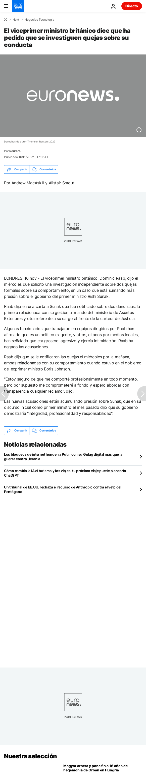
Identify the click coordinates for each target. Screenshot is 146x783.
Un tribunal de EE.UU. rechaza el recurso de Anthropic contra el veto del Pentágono (62, 489)
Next (16, 19)
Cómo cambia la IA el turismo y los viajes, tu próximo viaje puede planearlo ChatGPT (65, 473)
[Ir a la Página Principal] (18, 6)
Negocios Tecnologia (39, 19)
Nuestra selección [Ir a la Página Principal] (30, 756)
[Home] (5, 19)
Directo (131, 6)
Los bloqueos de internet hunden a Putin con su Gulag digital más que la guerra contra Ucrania (63, 456)
